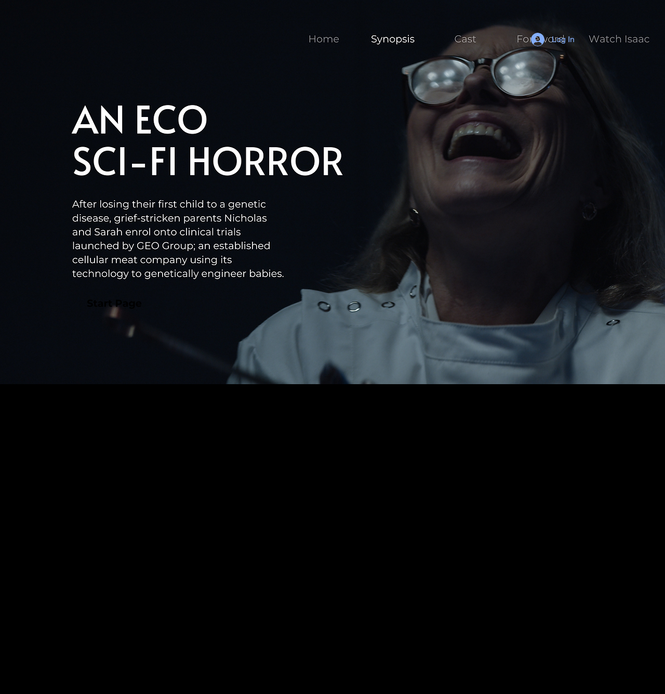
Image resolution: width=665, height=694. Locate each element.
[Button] (392, 38)
